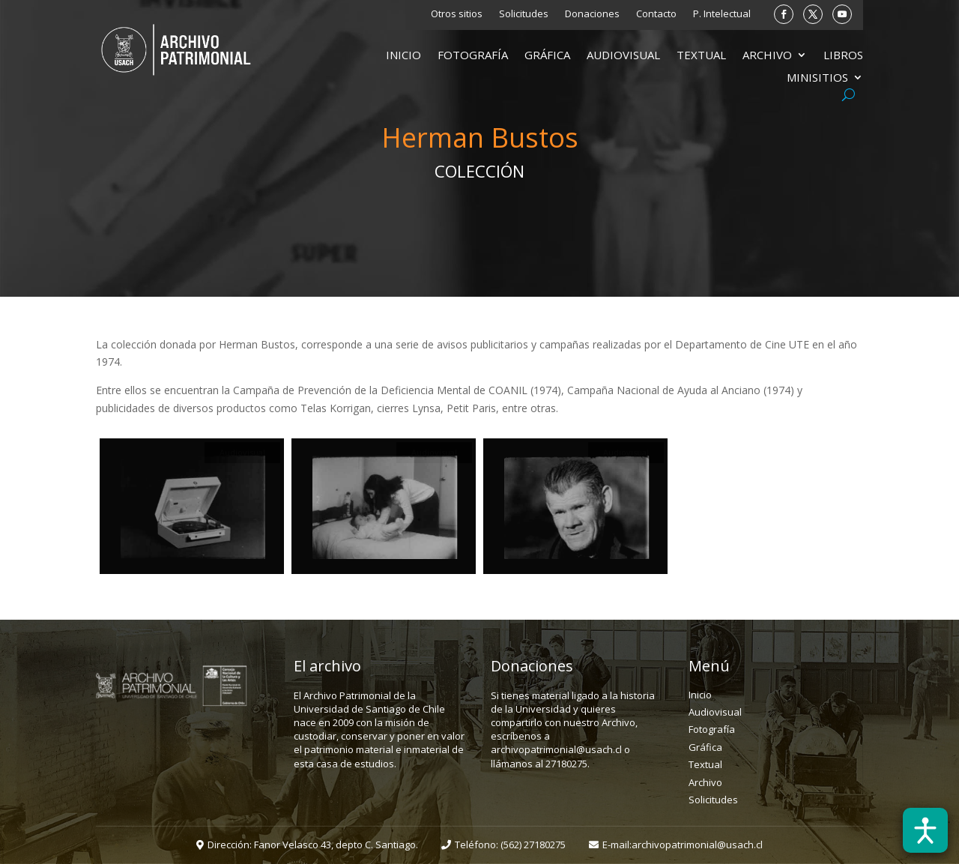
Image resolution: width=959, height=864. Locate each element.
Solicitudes (523, 14)
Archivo (767, 55)
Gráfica (547, 55)
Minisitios (817, 78)
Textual (701, 55)
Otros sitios (456, 14)
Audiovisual (623, 55)
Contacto (656, 14)
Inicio (403, 55)
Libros (843, 55)
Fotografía (473, 55)
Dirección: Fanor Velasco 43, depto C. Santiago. (313, 844)
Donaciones (592, 14)
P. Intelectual (722, 14)
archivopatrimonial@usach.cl (697, 844)
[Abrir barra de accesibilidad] (925, 830)
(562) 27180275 (533, 844)
